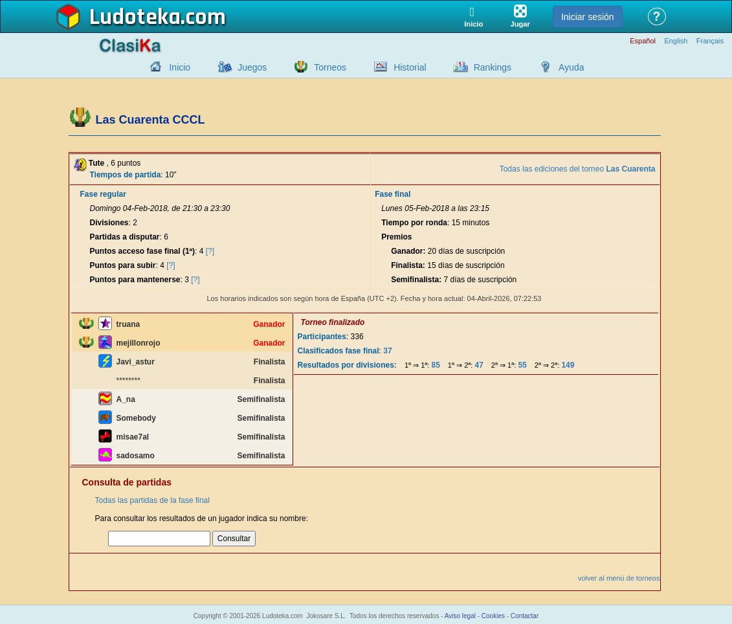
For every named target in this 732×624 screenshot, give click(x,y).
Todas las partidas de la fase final (152, 500)
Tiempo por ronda (414, 222)
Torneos (330, 67)
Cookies (493, 615)
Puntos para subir (123, 265)
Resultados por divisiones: (347, 365)
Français (710, 41)
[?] (210, 251)
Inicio (179, 67)
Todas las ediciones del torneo (578, 168)
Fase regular (103, 194)
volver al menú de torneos (619, 578)
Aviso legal (460, 615)
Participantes (322, 336)
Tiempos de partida (125, 174)
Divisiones (109, 222)
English (675, 41)
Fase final (392, 194)
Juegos (252, 67)
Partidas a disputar (125, 236)
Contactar (524, 615)
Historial (410, 67)
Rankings (492, 67)
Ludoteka (135, 17)
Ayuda (571, 67)
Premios (396, 236)
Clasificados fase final (338, 350)
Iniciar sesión (587, 17)
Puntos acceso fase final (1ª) (142, 251)
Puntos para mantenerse (135, 279)
